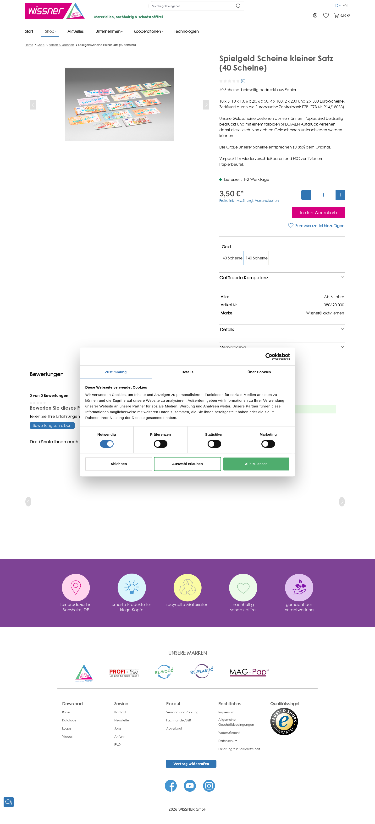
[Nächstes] (206, 105)
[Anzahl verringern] (306, 195)
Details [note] (282, 329)
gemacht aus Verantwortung (299, 607)
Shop (41, 45)
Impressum (226, 712)
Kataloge (69, 720)
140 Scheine (257, 258)
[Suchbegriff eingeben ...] (189, 6)
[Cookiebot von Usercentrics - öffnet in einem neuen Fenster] (269, 356)
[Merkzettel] (323, 15)
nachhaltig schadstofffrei (243, 607)
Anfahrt (120, 736)
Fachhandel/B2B (178, 720)
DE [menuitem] (338, 4)
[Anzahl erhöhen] (340, 195)
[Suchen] (236, 6)
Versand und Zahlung (182, 712)
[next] (342, 501)
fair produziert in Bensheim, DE (75, 607)
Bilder (66, 712)
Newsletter (122, 720)
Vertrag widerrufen (191, 764)
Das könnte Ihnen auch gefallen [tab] (63, 441)
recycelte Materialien (187, 604)
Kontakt (120, 712)
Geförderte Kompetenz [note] (281, 277)
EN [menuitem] (345, 4)
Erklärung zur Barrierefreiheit (239, 749)
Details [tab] (187, 372)
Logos (66, 728)
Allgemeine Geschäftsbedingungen (236, 722)
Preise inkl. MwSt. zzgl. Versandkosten (249, 200)
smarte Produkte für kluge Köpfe (131, 607)
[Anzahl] (323, 195)
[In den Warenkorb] (318, 212)
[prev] (28, 501)
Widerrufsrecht (229, 733)
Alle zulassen (256, 464)
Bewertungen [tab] (46, 374)
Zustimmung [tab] (116, 372)
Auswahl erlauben (187, 464)
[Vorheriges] (33, 105)
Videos (67, 736)
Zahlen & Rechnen (61, 45)
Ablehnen (118, 464)
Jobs (117, 728)
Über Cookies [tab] (259, 372)
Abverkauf (174, 728)
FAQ (117, 745)
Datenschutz (227, 741)
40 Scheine (233, 258)
